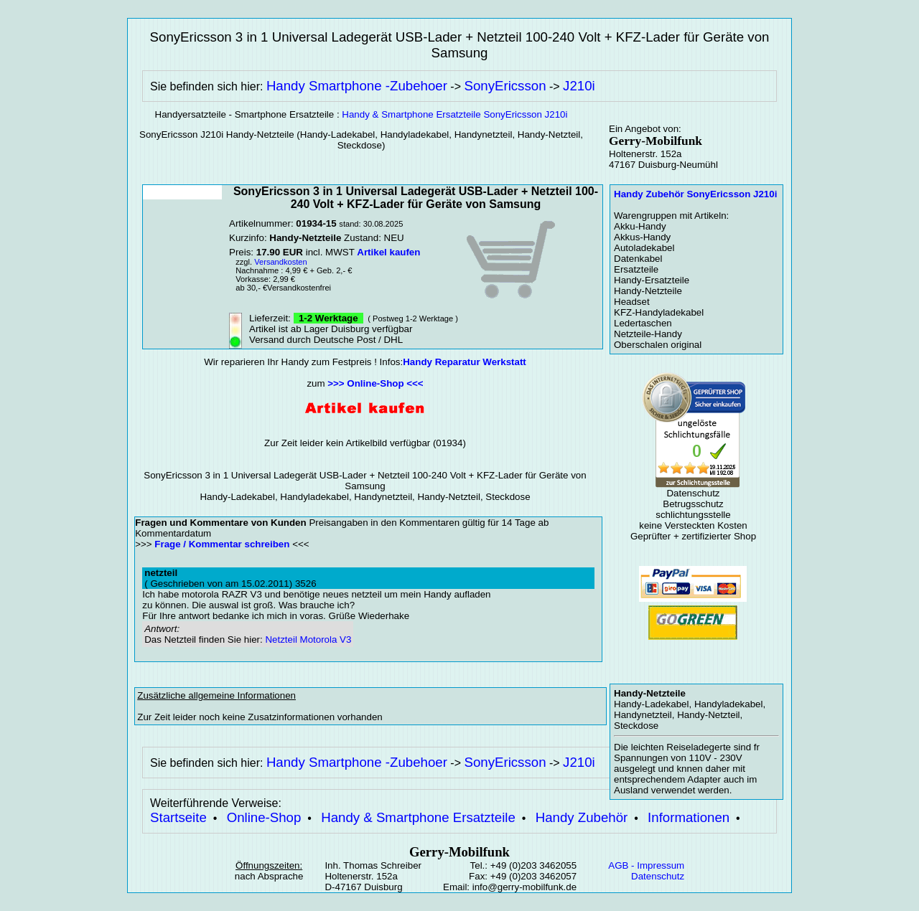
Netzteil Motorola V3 (308, 639)
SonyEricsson (505, 85)
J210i (579, 85)
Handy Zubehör (582, 817)
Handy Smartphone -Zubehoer (356, 85)
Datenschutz (657, 876)
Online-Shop (264, 817)
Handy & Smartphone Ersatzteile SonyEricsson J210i (454, 114)
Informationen (688, 817)
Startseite (178, 817)
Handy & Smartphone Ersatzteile (418, 817)
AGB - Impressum (646, 865)
